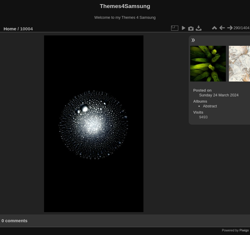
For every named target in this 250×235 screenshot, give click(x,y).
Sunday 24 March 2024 (218, 95)
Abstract (210, 106)
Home (10, 28)
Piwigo (244, 230)
